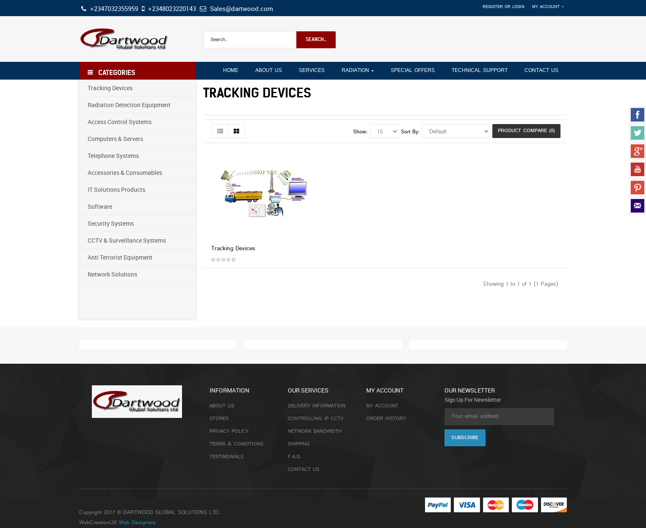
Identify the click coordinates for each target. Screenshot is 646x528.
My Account (382, 406)
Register (493, 7)
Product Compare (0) (526, 131)
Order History (386, 419)
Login (518, 7)
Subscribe (464, 438)
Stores (219, 419)
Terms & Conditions (236, 444)
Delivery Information (316, 406)
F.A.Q (294, 457)
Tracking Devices (233, 249)
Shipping (299, 444)
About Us (222, 406)
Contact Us (303, 469)
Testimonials (226, 457)
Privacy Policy (229, 431)
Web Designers (137, 523)
